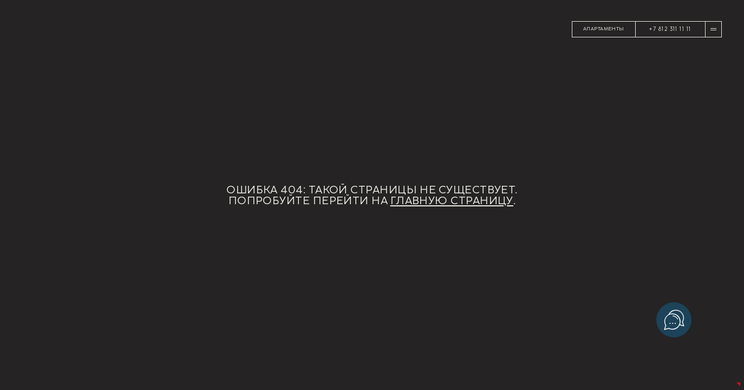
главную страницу (451, 200)
